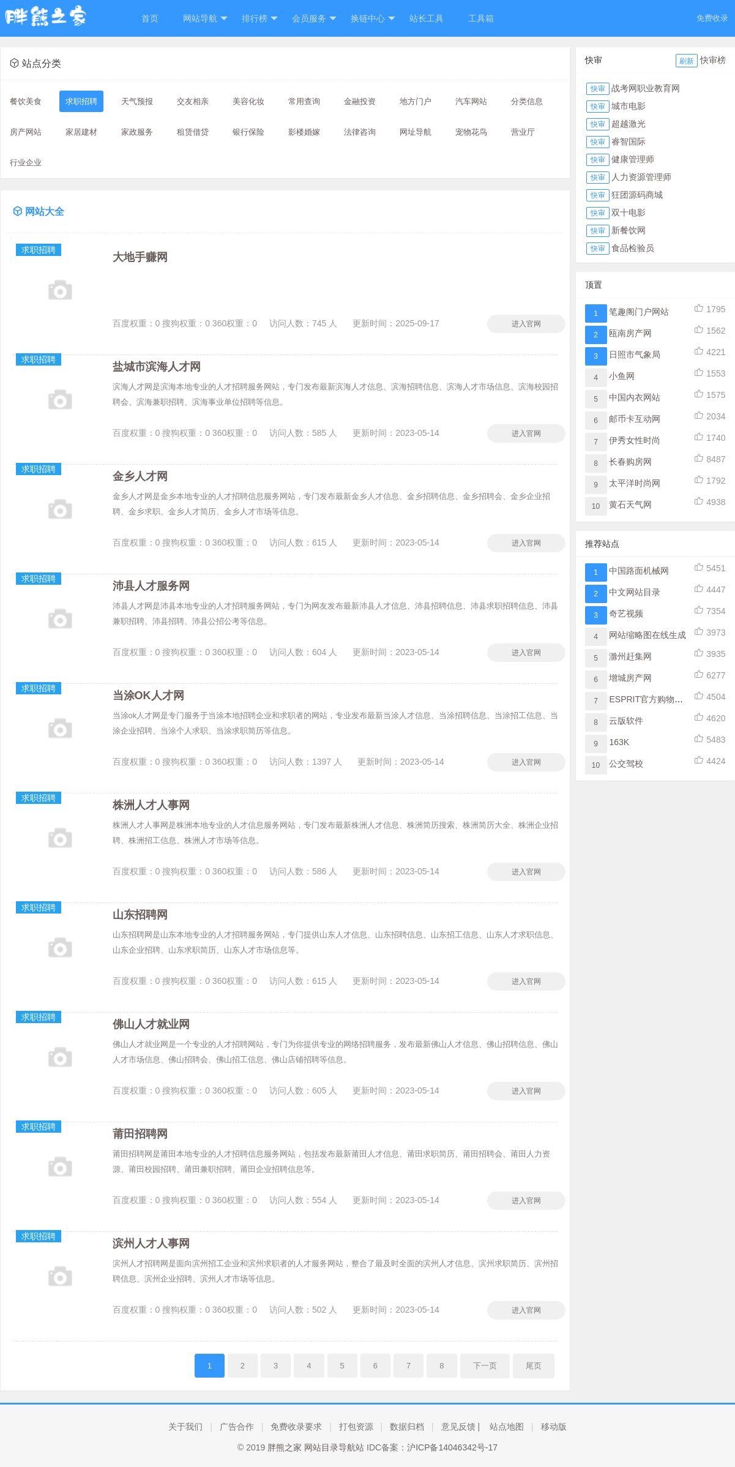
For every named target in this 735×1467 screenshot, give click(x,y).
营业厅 (523, 132)
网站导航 (205, 18)
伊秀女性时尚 (634, 440)
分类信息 (527, 101)
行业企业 (26, 162)
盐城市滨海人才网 (157, 367)
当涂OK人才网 (148, 695)
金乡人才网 (140, 476)
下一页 (485, 1365)
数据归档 (407, 1426)
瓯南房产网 (630, 333)
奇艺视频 (626, 613)
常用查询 (304, 101)
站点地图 (507, 1426)
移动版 (554, 1426)
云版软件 (626, 721)
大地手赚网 (140, 257)
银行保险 (248, 132)
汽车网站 (471, 101)
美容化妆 (248, 101)
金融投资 (360, 101)
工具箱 (481, 18)
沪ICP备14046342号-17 (452, 1447)
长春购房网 (630, 462)
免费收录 (712, 18)
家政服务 (137, 132)
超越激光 (628, 124)
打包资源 (356, 1426)
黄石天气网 (630, 504)
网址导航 (415, 132)
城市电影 (628, 106)
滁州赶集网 (630, 656)
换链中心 (373, 18)
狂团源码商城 (637, 195)
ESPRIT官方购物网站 (650, 699)
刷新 (686, 61)
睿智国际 (628, 141)
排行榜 (260, 18)
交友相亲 (193, 101)
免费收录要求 (296, 1426)
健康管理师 (632, 159)
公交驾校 (626, 763)
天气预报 (137, 101)
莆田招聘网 (140, 1134)
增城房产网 (630, 678)
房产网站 (26, 132)
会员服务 (314, 18)
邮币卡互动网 (634, 419)
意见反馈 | (460, 1426)
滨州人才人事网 (151, 1243)
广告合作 (237, 1426)
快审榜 (713, 60)
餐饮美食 (26, 101)
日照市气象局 (634, 354)
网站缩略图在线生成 (647, 635)
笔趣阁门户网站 (639, 312)
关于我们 (185, 1426)
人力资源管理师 (641, 177)
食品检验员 (632, 248)
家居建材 (81, 132)
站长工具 (426, 18)
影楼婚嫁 (304, 132)
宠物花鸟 (471, 132)
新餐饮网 (628, 230)
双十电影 (628, 212)
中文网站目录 (634, 592)
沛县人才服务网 (151, 586)
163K (619, 742)
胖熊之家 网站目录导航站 (315, 1447)
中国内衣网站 (634, 397)
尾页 (534, 1365)
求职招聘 (81, 101)
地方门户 (415, 101)
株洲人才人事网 (151, 805)
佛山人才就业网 (151, 1024)
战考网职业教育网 (645, 88)
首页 (150, 18)
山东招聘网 (140, 915)
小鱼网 (622, 376)
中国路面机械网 (639, 571)
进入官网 (526, 324)
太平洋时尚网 (634, 483)
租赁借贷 (193, 132)
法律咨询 (360, 132)
